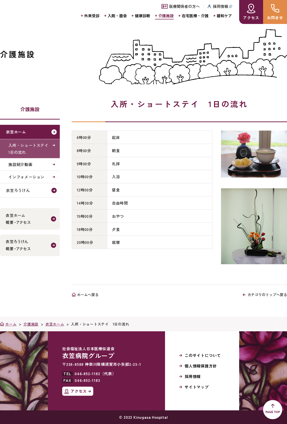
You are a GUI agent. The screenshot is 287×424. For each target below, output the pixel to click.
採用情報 (193, 376)
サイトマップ (197, 387)
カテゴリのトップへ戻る (267, 294)
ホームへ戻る (88, 294)
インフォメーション (26, 177)
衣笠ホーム (16, 132)
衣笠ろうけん (18, 190)
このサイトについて (203, 355)
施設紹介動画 (20, 164)
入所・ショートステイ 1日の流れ (30, 148)
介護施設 (29, 109)
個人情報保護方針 (201, 366)
